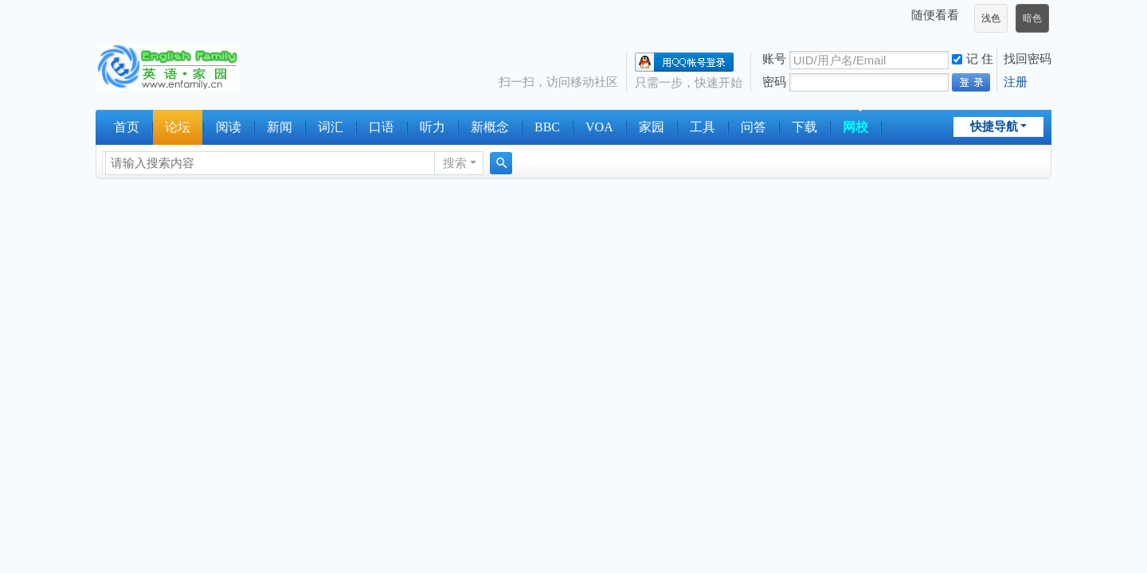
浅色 (990, 18)
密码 (774, 81)
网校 (855, 127)
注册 (1016, 81)
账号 (774, 58)
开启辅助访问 (904, 15)
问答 (753, 127)
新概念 (490, 127)
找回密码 (1027, 58)
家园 (651, 127)
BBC (547, 127)
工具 (702, 127)
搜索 (455, 163)
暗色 (1032, 18)
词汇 (330, 127)
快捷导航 (994, 126)
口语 (381, 127)
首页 (126, 127)
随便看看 (935, 14)
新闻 (279, 127)
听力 (432, 127)
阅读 (228, 127)
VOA (599, 127)
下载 (804, 127)
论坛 (177, 127)
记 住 (972, 58)
